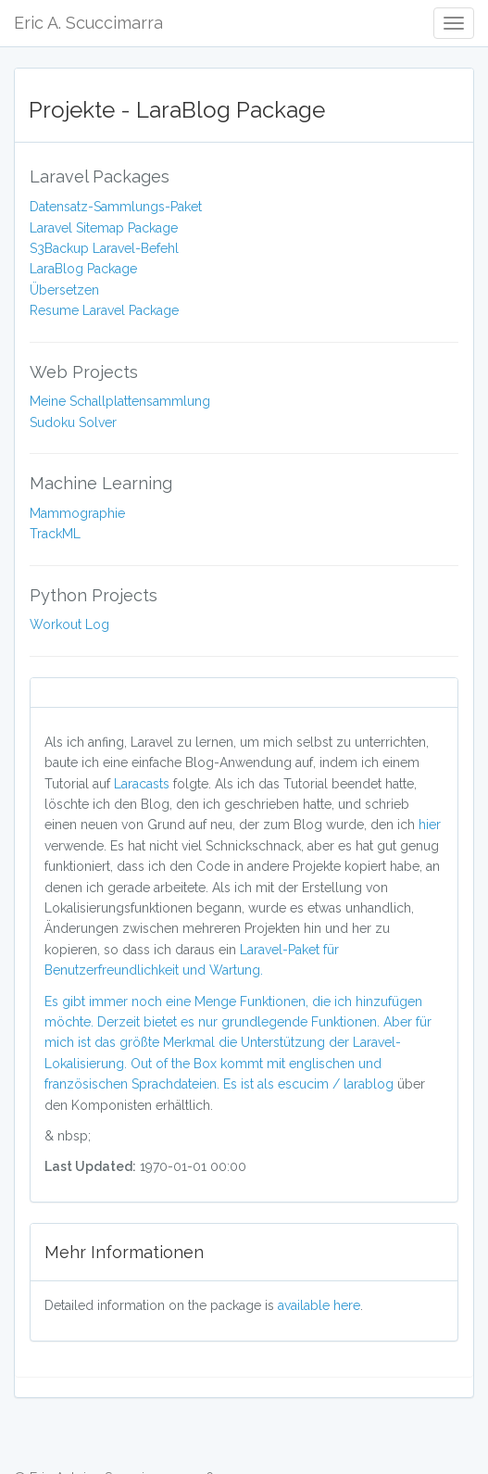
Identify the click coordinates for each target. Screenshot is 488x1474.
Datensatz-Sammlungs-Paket (116, 206)
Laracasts (143, 783)
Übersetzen (64, 290)
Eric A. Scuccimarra (88, 22)
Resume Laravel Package (104, 310)
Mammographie (77, 513)
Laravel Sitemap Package (104, 227)
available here (319, 1305)
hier (430, 824)
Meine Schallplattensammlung (120, 401)
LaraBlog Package (83, 268)
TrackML (55, 533)
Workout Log (69, 624)
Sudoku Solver (73, 422)
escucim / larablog (337, 1084)
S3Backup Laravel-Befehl (104, 248)
